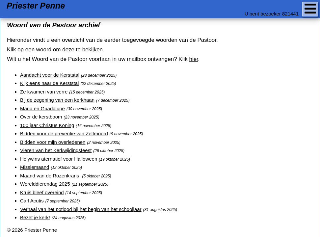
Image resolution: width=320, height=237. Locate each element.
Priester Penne (36, 6)
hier (193, 59)
